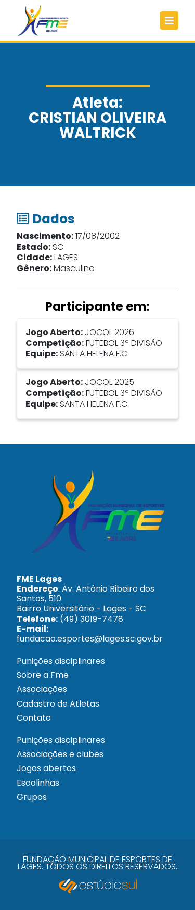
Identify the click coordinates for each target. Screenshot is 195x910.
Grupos (32, 797)
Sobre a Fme (43, 675)
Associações (42, 689)
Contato (34, 718)
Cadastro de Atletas (58, 704)
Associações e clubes (60, 754)
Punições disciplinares (61, 661)
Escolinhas (38, 783)
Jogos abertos (46, 768)
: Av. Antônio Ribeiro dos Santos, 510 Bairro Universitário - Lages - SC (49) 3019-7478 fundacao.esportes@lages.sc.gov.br (90, 609)
